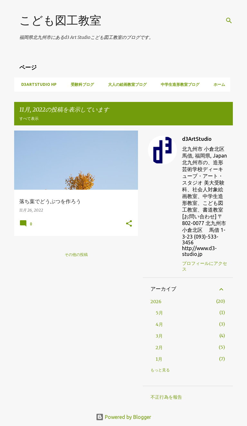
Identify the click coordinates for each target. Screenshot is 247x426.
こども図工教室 (60, 20)
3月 (159, 336)
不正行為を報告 (166, 397)
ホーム (217, 84)
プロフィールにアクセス (204, 266)
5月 (159, 313)
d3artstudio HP (37, 84)
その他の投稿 (76, 254)
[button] (129, 224)
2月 (159, 347)
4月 (159, 324)
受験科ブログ (80, 84)
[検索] (229, 20)
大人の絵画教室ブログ (125, 84)
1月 (159, 359)
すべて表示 (29, 118)
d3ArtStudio (197, 139)
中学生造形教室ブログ (178, 84)
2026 (156, 301)
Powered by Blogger (123, 417)
